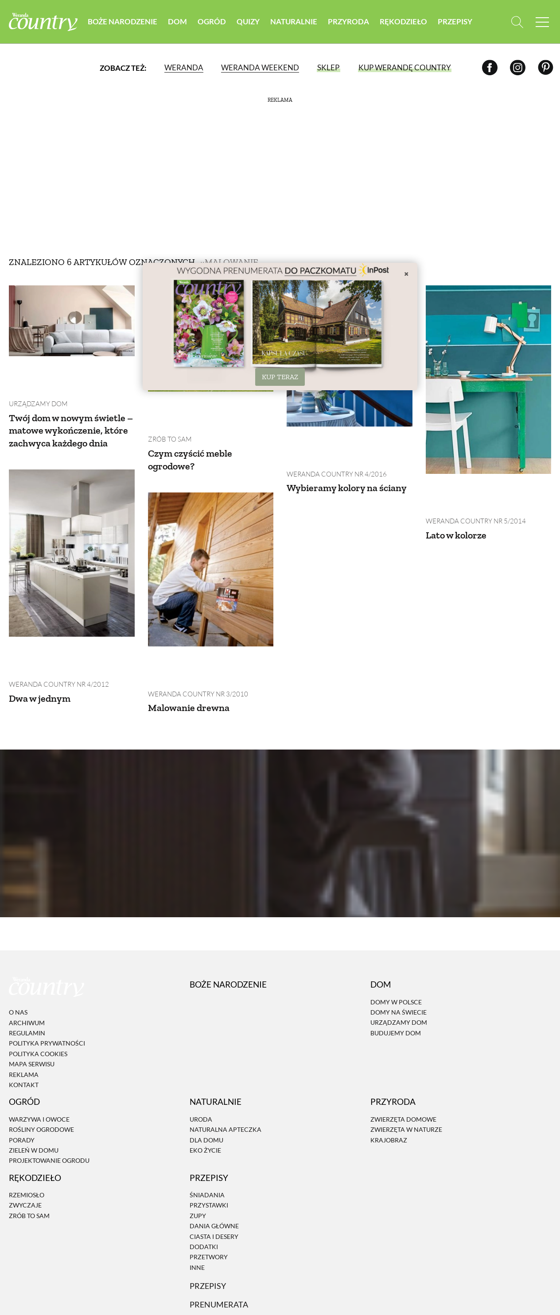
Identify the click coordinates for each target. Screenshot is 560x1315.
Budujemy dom (395, 966)
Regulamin (27, 966)
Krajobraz (388, 1073)
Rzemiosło (26, 1128)
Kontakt (24, 1018)
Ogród (212, 22)
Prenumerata (220, 1238)
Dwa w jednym (42, 640)
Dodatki (204, 1180)
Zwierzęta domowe (403, 1053)
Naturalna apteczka (225, 1063)
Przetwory (209, 1191)
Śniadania (207, 1128)
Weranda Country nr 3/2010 (195, 624)
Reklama (24, 1008)
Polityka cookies (38, 987)
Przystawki (209, 1139)
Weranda (183, 68)
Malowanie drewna (191, 638)
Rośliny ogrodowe (41, 1063)
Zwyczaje (25, 1139)
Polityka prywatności (47, 977)
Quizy (248, 22)
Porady (22, 1073)
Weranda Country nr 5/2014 (473, 486)
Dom (177, 22)
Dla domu (206, 1073)
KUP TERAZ (280, 377)
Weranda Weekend (260, 68)
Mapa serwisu (31, 997)
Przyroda (348, 22)
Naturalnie (293, 22)
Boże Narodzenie (122, 22)
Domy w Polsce (396, 935)
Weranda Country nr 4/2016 (334, 439)
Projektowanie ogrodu (49, 1094)
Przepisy (455, 22)
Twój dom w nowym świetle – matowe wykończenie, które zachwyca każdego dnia (63, 401)
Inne (197, 1201)
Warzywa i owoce (39, 1053)
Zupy (198, 1149)
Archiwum (27, 956)
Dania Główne (214, 1159)
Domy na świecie (398, 946)
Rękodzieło (403, 22)
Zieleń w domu (33, 1084)
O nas (18, 946)
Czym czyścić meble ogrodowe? (194, 425)
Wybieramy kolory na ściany (336, 459)
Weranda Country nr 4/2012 (56, 627)
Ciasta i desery (214, 1170)
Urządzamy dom (36, 369)
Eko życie (205, 1084)
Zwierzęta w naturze (406, 1063)
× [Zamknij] (406, 273)
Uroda (201, 1053)
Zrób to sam (168, 404)
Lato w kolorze (458, 500)
